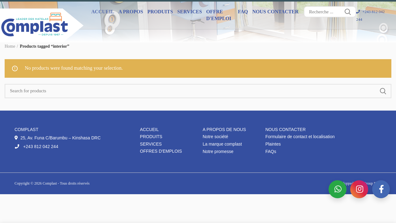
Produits (151, 136)
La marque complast (222, 144)
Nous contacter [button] (275, 11)
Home (10, 46)
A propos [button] (130, 11)
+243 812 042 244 (36, 146)
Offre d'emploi (218, 15)
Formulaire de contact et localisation (300, 136)
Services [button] (189, 11)
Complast (50, 183)
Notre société (215, 136)
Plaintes (273, 144)
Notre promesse (218, 151)
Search (347, 11)
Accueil (102, 11)
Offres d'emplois (161, 151)
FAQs (270, 151)
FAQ (243, 11)
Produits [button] (160, 11)
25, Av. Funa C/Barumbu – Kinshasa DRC (58, 137)
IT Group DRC (370, 183)
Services (151, 144)
